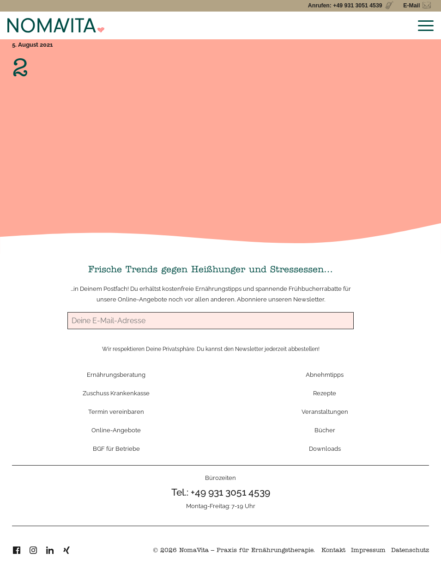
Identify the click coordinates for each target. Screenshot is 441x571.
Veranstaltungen (325, 411)
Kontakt (333, 551)
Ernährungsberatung (116, 374)
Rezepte (324, 393)
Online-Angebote (142, 299)
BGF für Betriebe (116, 448)
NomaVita (194, 551)
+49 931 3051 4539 (230, 492)
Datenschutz (410, 551)
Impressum (368, 551)
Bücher (324, 430)
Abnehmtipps (325, 374)
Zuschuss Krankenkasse (116, 393)
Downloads (325, 448)
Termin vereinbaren (116, 411)
